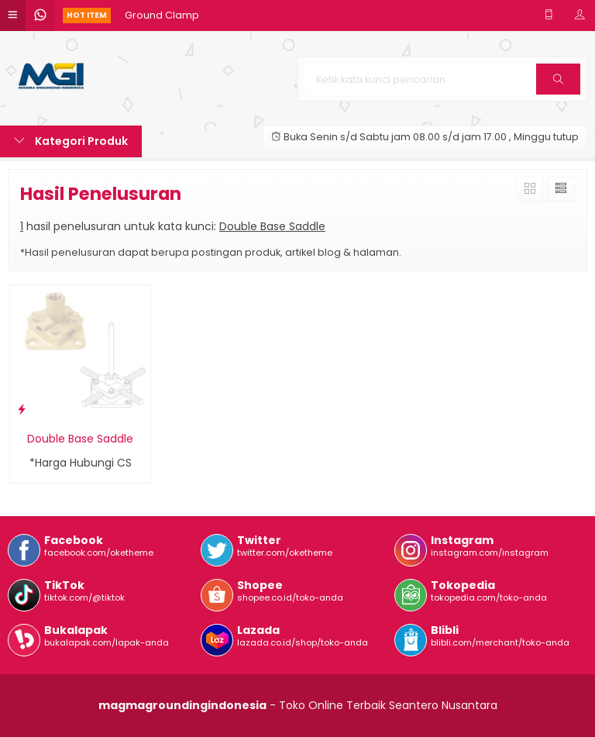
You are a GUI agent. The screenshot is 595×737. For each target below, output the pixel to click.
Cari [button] (558, 84)
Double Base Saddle (80, 438)
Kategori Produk (71, 141)
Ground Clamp (162, 15)
